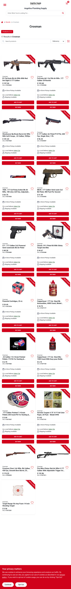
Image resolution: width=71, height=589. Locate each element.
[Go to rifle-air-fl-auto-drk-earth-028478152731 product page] (18, 82)
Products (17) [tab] (7, 31)
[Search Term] (35, 13)
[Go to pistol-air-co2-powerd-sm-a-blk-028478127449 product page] (18, 249)
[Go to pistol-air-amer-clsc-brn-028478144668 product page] (53, 138)
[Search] (63, 13)
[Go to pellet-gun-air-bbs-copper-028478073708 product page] (53, 361)
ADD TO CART (18, 102)
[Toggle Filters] (68, 41)
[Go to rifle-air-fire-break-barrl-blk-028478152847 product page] (53, 462)
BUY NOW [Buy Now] (18, 107)
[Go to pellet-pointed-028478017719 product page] (18, 416)
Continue (8, 585)
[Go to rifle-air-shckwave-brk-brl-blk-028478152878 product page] (18, 138)
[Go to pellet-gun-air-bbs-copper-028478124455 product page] (53, 305)
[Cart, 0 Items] (67, 3)
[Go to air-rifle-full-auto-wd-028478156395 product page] (18, 462)
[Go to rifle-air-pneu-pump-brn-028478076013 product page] (18, 193)
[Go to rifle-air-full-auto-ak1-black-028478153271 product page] (53, 82)
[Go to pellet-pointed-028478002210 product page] (18, 361)
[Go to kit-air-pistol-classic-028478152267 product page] (53, 249)
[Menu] (4, 4)
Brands (8, 22)
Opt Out (21, 585)
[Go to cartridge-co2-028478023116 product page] (18, 305)
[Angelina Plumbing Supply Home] (35, 3)
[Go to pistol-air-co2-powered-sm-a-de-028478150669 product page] (53, 193)
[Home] (2, 22)
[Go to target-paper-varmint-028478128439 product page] (53, 416)
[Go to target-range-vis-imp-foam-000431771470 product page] (18, 497)
